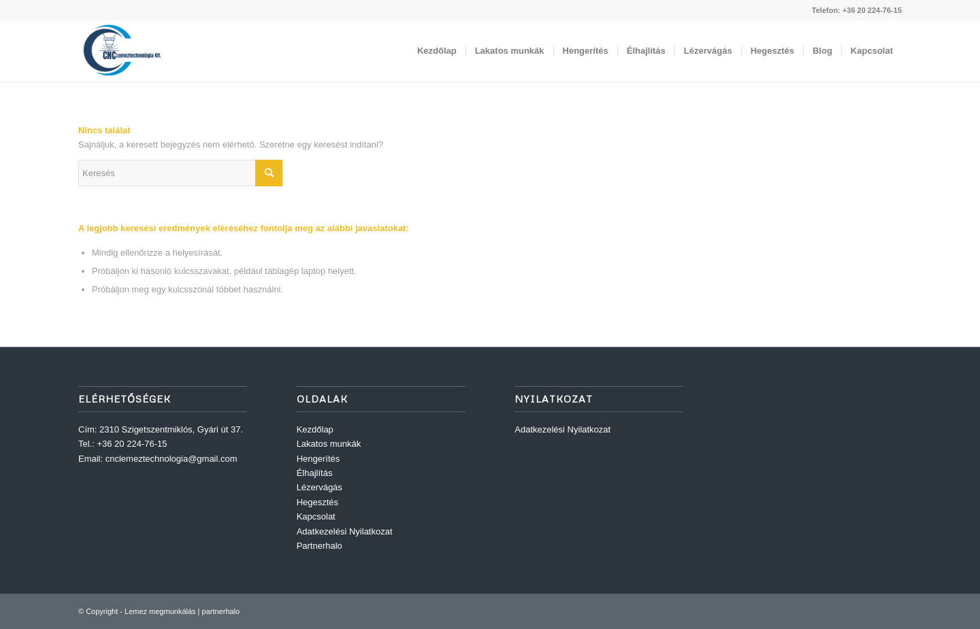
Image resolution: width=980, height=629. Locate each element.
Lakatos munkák (329, 444)
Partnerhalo (319, 546)
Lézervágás (319, 487)
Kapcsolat (316, 516)
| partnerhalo (218, 611)
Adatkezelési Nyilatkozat (345, 531)
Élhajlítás (315, 473)
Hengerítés (318, 459)
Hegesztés (317, 502)
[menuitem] (437, 51)
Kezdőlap (315, 429)
